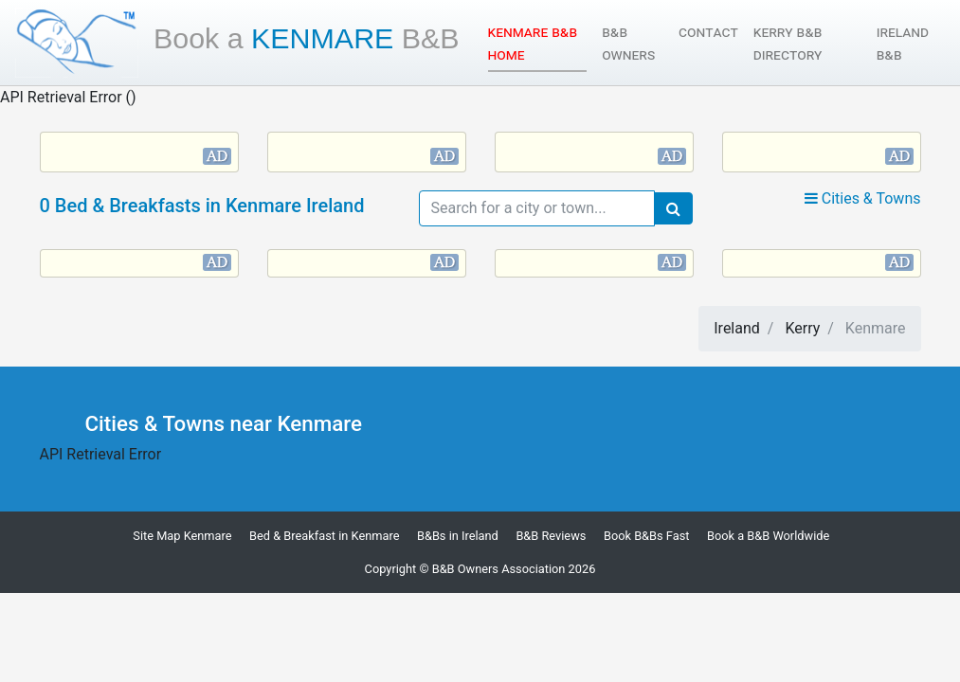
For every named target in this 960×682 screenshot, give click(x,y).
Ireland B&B (903, 43)
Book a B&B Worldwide (768, 536)
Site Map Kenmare (182, 536)
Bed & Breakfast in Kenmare (324, 536)
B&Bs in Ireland (457, 536)
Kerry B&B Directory (788, 43)
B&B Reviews (551, 536)
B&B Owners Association (499, 569)
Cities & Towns (863, 198)
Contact (708, 32)
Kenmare (307, 38)
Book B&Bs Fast (647, 536)
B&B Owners (628, 43)
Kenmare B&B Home (538, 43)
